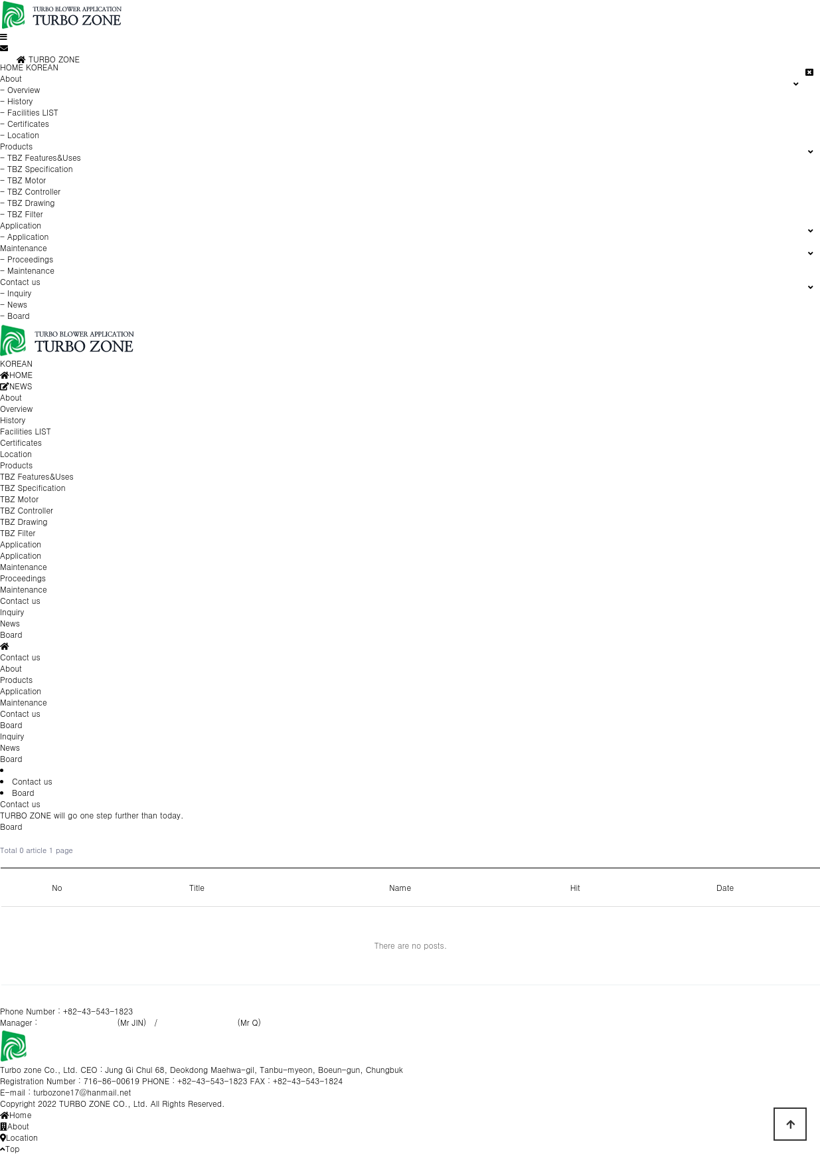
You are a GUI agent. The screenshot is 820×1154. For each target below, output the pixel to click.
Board (11, 758)
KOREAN (42, 66)
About (11, 668)
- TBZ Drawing (27, 202)
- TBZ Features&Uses (40, 157)
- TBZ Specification (36, 168)
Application (20, 690)
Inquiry (12, 735)
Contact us (20, 713)
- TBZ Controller (30, 191)
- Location (19, 134)
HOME (11, 66)
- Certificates (24, 123)
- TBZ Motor (23, 179)
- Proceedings (26, 258)
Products (16, 679)
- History (16, 100)
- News (13, 304)
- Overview (20, 89)
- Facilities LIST (29, 112)
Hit (575, 887)
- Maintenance (27, 270)
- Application (24, 236)
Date (725, 887)
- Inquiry (15, 292)
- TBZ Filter (21, 213)
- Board (15, 315)
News (10, 747)
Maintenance (23, 702)
